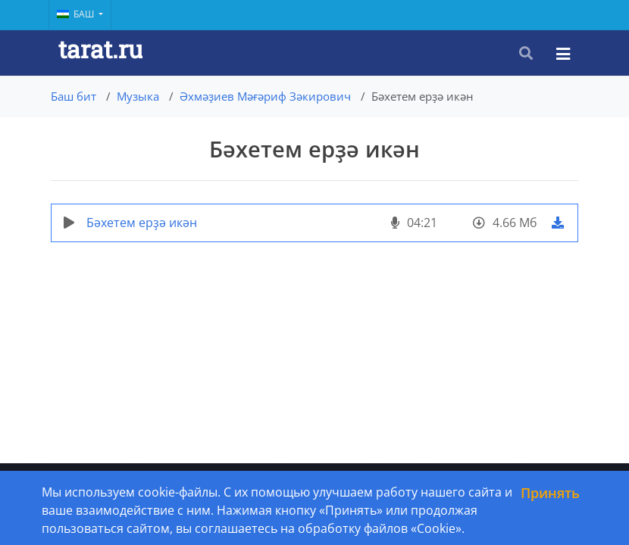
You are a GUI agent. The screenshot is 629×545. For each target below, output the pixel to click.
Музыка (138, 96)
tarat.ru (100, 49)
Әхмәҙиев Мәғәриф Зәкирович (265, 96)
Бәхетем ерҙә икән (141, 222)
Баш (76, 14)
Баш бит (73, 96)
